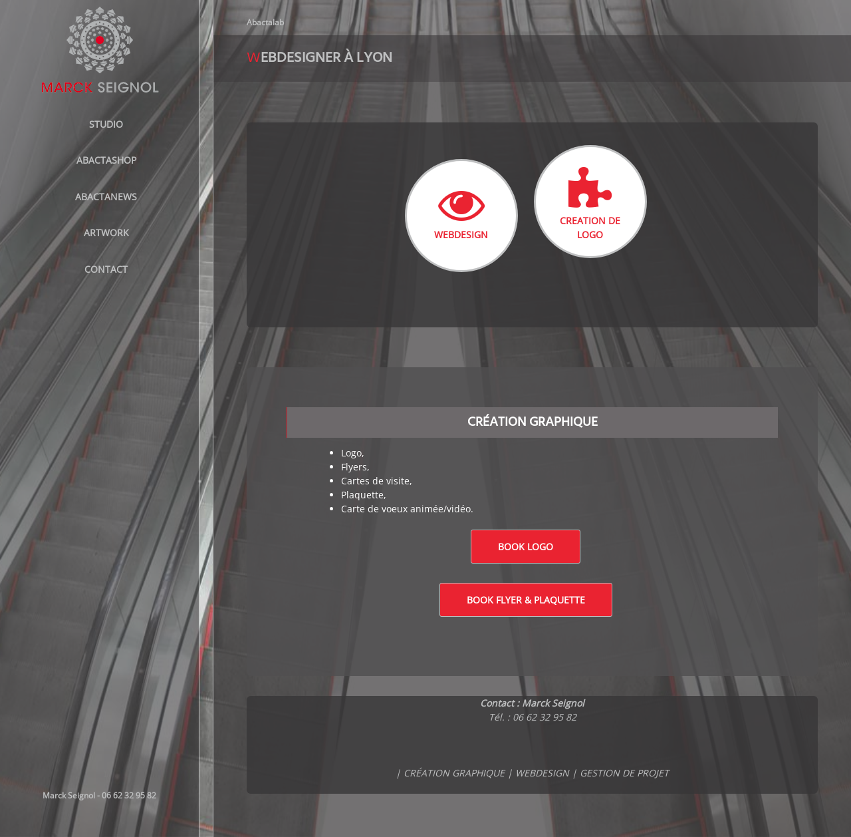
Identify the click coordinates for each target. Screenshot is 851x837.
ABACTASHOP (106, 160)
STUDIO (106, 124)
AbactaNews (106, 196)
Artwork (106, 232)
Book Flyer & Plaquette (526, 599)
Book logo (525, 546)
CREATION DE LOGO (590, 204)
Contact (106, 269)
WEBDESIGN (461, 211)
